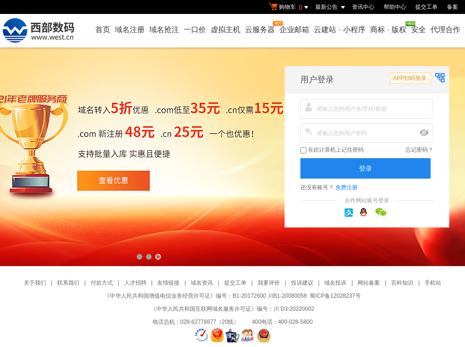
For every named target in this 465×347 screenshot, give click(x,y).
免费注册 (346, 187)
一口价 (195, 29)
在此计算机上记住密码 (332, 150)
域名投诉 (335, 283)
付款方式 (102, 283)
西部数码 (232, 156)
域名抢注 (164, 29)
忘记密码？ (419, 150)
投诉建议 (302, 283)
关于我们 (35, 283)
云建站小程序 (339, 29)
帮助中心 (395, 7)
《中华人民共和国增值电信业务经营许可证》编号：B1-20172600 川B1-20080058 (205, 296)
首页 (102, 29)
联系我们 (68, 283)
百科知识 (402, 283)
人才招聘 (135, 283)
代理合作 (445, 29)
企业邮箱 (294, 29)
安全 (418, 29)
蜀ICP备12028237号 (335, 296)
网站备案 (369, 283)
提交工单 (426, 7)
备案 (452, 7)
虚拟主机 (225, 29)
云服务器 (260, 27)
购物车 (290, 7)
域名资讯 (202, 283)
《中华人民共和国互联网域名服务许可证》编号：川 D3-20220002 (232, 309)
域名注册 (130, 29)
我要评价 (269, 283)
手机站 (433, 283)
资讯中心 (363, 7)
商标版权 (388, 27)
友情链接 (168, 283)
